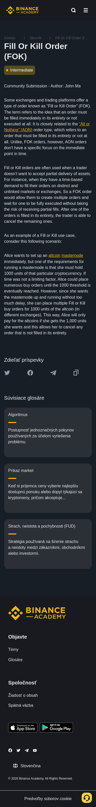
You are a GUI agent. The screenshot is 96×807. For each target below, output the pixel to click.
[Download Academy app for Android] (56, 728)
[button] (86, 10)
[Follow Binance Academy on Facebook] (10, 750)
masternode (72, 255)
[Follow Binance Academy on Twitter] (18, 750)
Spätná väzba (20, 705)
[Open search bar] (72, 10)
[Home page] (22, 10)
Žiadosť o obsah (23, 695)
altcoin (54, 255)
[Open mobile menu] (86, 10)
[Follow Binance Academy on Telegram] (27, 750)
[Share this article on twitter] (7, 373)
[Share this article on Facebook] (30, 373)
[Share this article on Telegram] (53, 373)
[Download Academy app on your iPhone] (23, 728)
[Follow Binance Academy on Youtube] (35, 750)
